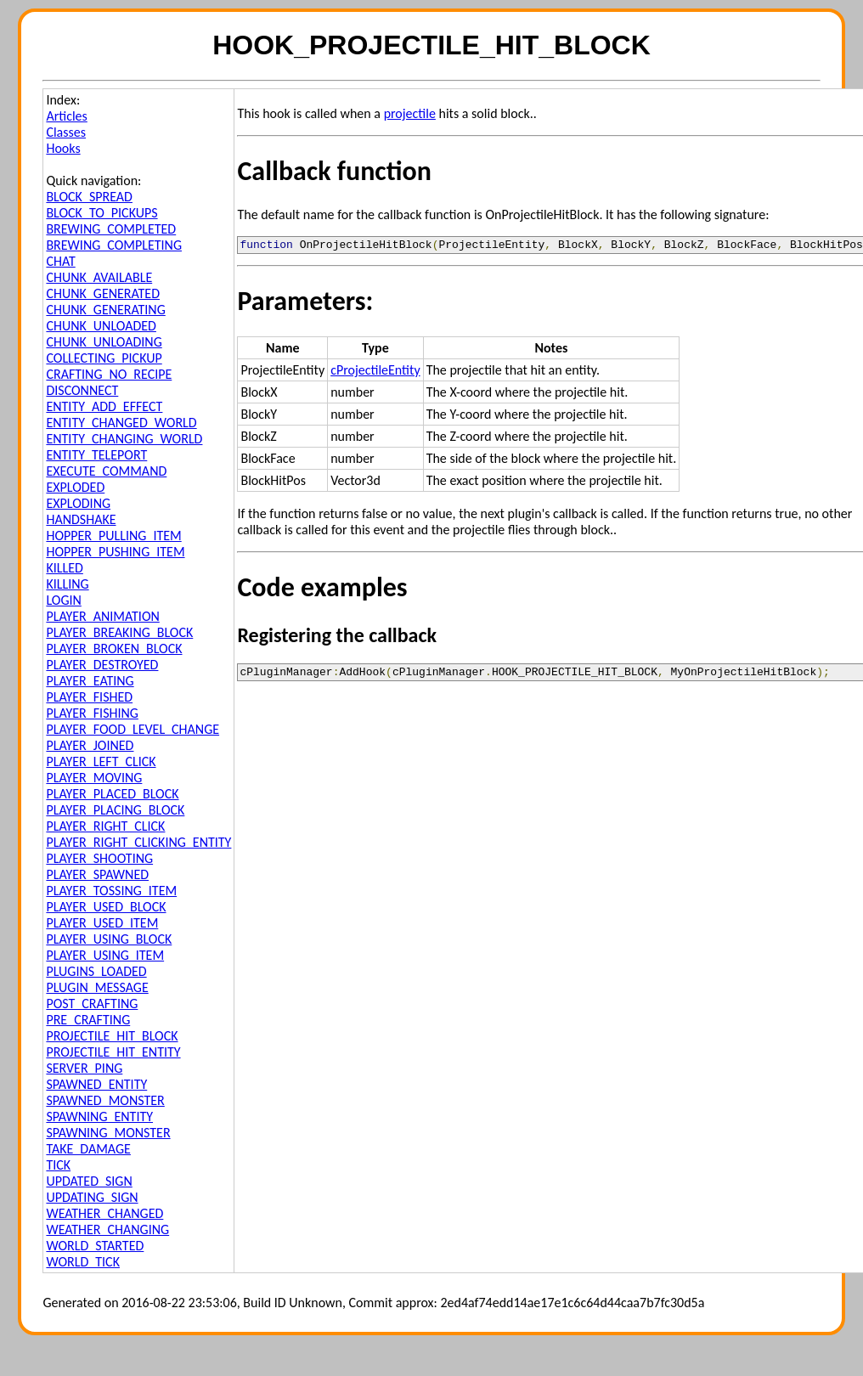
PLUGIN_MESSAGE (97, 987)
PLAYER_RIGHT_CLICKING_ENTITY (138, 842)
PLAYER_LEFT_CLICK (100, 761)
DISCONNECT (82, 390)
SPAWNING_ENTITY (99, 1116)
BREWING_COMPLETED (111, 229)
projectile (410, 113)
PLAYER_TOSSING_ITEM (111, 891)
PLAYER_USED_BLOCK (106, 907)
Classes (66, 132)
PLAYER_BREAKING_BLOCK (119, 632)
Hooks (63, 148)
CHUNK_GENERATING (105, 310)
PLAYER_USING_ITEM (105, 955)
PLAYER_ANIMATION (102, 616)
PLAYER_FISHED (89, 697)
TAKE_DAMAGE (88, 1149)
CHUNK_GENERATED (103, 293)
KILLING (67, 584)
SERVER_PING (84, 1068)
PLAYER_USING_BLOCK (109, 939)
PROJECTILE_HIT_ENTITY (113, 1052)
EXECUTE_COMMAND (106, 471)
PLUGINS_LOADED (96, 971)
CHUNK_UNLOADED (101, 326)
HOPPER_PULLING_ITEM (113, 535)
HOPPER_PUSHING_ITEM (115, 552)
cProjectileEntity (375, 372)
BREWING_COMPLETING (114, 245)
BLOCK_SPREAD (89, 197)
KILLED (64, 568)
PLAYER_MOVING (94, 778)
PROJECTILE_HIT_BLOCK (112, 1036)
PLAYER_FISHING (92, 713)
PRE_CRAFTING (88, 1020)
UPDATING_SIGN (92, 1197)
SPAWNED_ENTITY (96, 1084)
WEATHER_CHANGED (104, 1213)
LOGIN (63, 600)
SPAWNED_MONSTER (105, 1100)
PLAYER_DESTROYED (102, 665)
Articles (66, 116)
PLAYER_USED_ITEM (102, 923)
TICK (58, 1165)
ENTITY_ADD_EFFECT (104, 406)
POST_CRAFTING (92, 1003)
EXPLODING (78, 503)
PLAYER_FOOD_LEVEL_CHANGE (132, 729)
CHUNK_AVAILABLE (99, 277)
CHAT (60, 261)
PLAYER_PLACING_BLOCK (115, 810)
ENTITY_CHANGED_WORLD (121, 422)
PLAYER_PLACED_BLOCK (112, 794)
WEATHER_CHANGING (107, 1229)
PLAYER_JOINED (89, 745)
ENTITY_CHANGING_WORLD (124, 439)
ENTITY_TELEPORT (96, 455)
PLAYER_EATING (89, 681)
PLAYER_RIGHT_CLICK (105, 826)
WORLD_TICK (83, 1262)
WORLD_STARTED (95, 1246)
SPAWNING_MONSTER (108, 1133)
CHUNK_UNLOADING (103, 342)
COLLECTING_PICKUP (103, 358)
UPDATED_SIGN (89, 1181)
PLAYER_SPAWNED (97, 874)
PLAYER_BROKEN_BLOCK (114, 648)
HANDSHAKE (81, 519)
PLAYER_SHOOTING (99, 858)
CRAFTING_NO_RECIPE (109, 374)
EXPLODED (75, 487)
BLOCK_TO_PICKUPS (101, 213)
